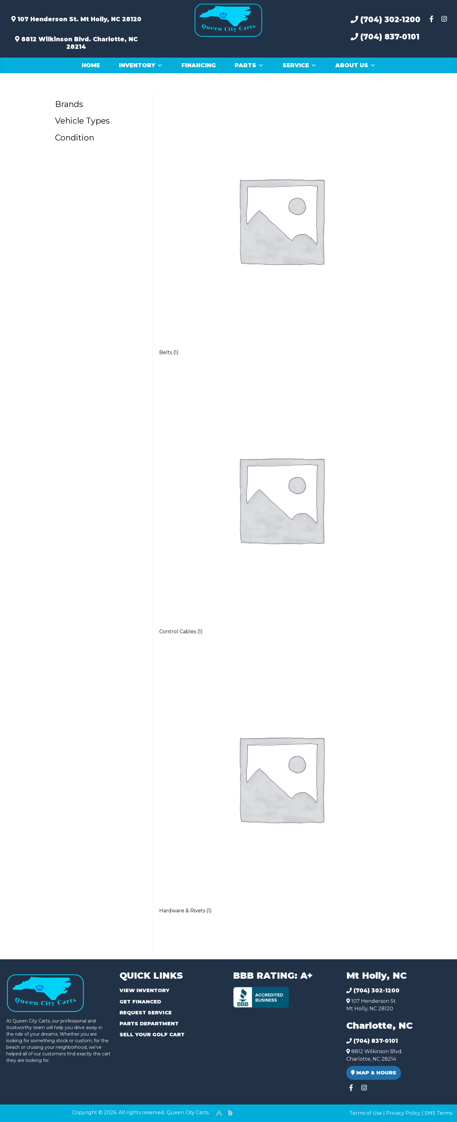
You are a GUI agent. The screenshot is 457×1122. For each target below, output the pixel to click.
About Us (355, 65)
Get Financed (140, 1002)
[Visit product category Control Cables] (280, 507)
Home (91, 65)
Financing (198, 65)
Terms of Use (365, 1113)
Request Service (145, 1013)
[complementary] (438, 1103)
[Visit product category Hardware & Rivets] (280, 786)
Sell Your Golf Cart (152, 1035)
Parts (249, 65)
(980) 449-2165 (21, 1110)
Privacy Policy (403, 1113)
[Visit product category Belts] (280, 228)
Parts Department (149, 1024)
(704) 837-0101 (385, 36)
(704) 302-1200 (385, 19)
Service (299, 65)
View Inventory (144, 990)
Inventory (141, 65)
